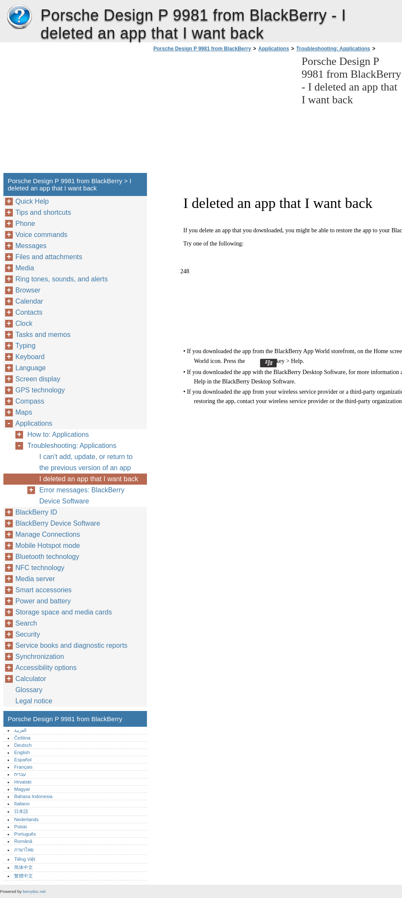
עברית (20, 774)
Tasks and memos (42, 334)
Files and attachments (48, 256)
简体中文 (23, 867)
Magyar (22, 789)
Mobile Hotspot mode (47, 545)
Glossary (28, 689)
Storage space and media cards (63, 612)
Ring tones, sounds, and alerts (61, 279)
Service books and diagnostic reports (71, 645)
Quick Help (32, 201)
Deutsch (23, 745)
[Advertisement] (223, 115)
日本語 (21, 811)
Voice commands (41, 234)
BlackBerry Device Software (57, 523)
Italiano (21, 803)
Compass (29, 401)
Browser (28, 290)
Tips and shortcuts (43, 212)
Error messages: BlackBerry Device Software (81, 495)
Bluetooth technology (47, 556)
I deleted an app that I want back (88, 479)
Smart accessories (43, 590)
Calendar (29, 301)
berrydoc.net (34, 891)
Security (27, 634)
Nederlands (26, 819)
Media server (35, 578)
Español (22, 759)
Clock (23, 323)
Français (23, 766)
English (22, 752)
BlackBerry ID (36, 512)
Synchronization (39, 656)
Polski (20, 826)
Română (23, 841)
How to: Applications (58, 434)
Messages (31, 245)
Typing (25, 345)
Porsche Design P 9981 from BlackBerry (19, 17)
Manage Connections (47, 534)
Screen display (37, 379)
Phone (25, 223)
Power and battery (43, 601)
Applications (273, 49)
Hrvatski (22, 781)
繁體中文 (23, 875)
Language (30, 367)
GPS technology (40, 390)
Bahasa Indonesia (33, 796)
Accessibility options (45, 667)
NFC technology (40, 567)
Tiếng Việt (24, 859)
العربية (20, 730)
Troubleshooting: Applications (333, 49)
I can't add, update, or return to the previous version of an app (85, 462)
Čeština (22, 737)
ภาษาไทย (24, 849)
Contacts (28, 312)
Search (26, 623)
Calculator (30, 678)
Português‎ (25, 834)
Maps (23, 412)
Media (24, 268)
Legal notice (33, 701)
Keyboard (30, 356)
